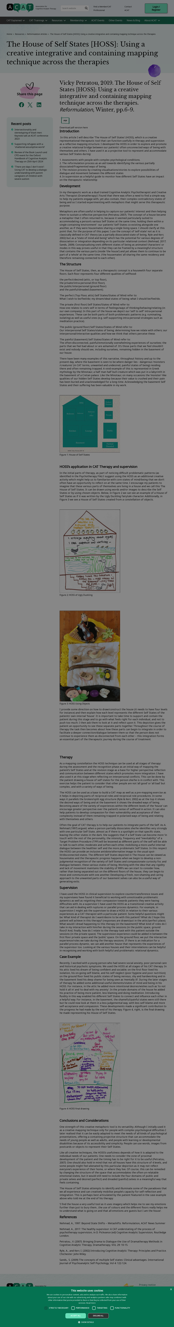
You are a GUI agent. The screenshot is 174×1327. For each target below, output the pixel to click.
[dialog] (87, 1307)
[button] (87, 1322)
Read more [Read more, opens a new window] (90, 1303)
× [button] (171, 1289)
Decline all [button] (98, 1316)
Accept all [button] (76, 1316)
